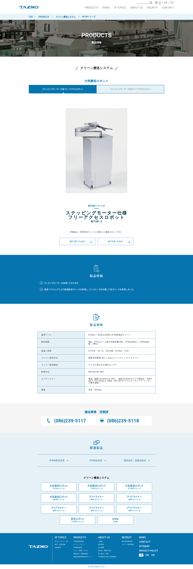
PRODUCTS (91, 9)
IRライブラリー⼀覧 (61, 541)
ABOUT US (136, 9)
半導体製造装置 (78, 541)
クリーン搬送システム (65, 16)
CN (153, 555)
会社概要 (101, 547)
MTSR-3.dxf (115, 241)
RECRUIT (152, 9)
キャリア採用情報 (128, 544)
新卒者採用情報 (127, 541)
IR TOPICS (120, 9)
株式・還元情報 (60, 544)
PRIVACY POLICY (148, 550)
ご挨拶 (100, 541)
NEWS (106, 9)
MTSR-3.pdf (77, 241)
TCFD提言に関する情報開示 (107, 557)
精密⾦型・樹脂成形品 (80, 553)
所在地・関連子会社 (104, 550)
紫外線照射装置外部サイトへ (83, 557)
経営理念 (101, 544)
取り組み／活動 (103, 553)
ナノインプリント (79, 544)
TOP (31, 16)
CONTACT (168, 9)
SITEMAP (144, 546)
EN (147, 555)
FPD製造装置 (77, 547)
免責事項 (58, 547)
